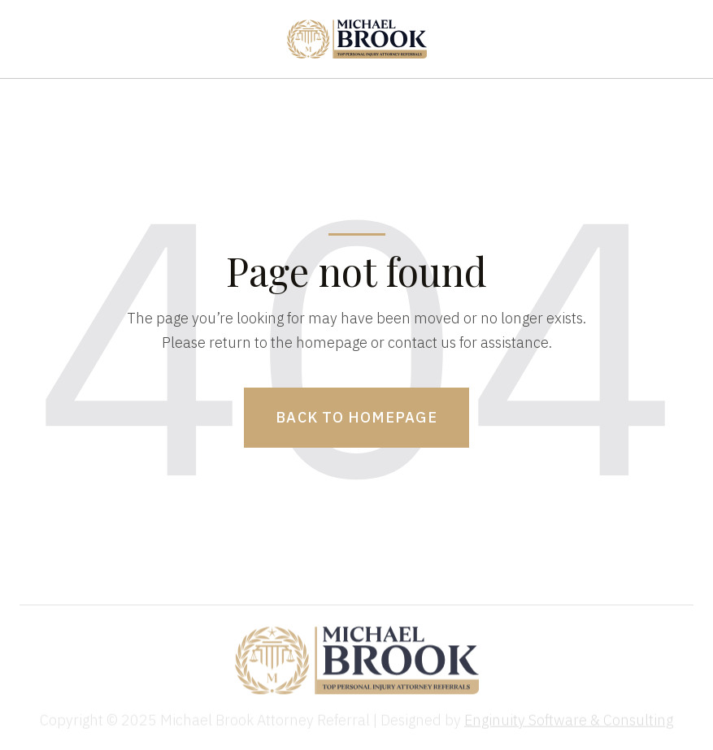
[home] (357, 39)
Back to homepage (356, 417)
